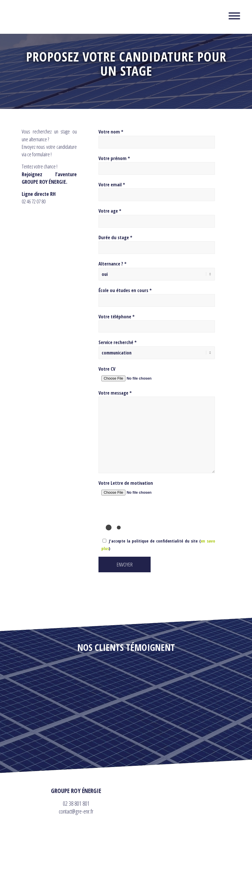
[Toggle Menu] (234, 15)
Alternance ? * (112, 263)
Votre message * (115, 390)
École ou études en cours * (125, 289)
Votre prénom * (114, 158)
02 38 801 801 (76, 801)
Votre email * (111, 184)
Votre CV (106, 366)
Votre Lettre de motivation (125, 480)
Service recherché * (117, 341)
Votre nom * (110, 131)
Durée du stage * (115, 237)
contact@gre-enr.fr (76, 809)
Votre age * (109, 210)
